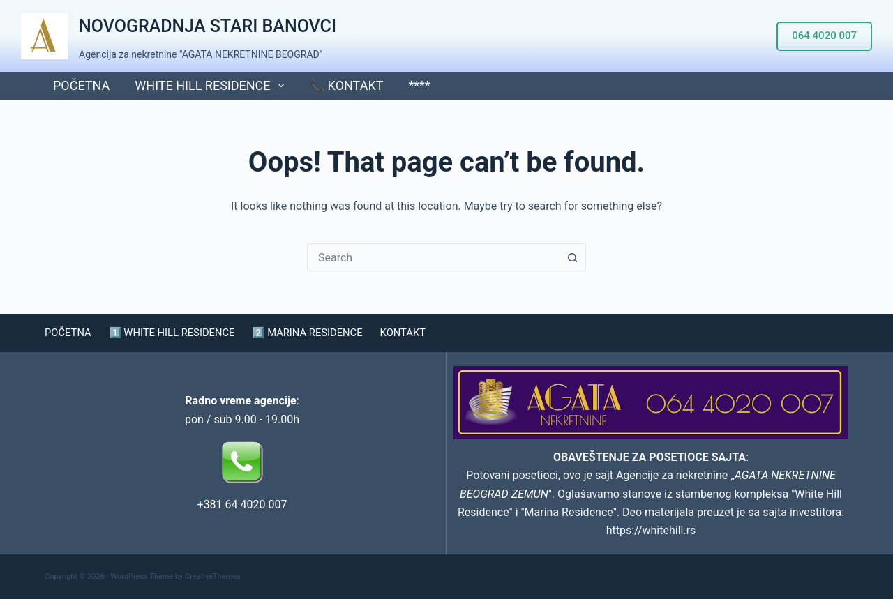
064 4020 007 (824, 35)
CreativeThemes (213, 576)
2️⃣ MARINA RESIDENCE (327, 332)
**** (419, 85)
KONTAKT (429, 332)
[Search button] (572, 257)
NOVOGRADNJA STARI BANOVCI (207, 26)
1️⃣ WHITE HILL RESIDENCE (181, 332)
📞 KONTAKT (346, 85)
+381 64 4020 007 (242, 504)
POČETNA (81, 85)
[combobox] (433, 257)
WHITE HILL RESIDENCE (212, 85)
